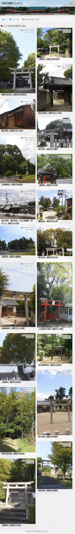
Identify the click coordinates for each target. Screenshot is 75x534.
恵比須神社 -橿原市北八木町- (50, 113)
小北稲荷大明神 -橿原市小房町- (51, 329)
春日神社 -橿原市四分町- (48, 257)
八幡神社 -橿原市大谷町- (11, 525)
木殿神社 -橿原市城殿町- (11, 257)
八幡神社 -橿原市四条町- (11, 382)
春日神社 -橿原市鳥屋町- (48, 437)
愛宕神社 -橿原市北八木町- (12, 131)
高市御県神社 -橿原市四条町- (50, 365)
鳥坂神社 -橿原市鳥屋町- (48, 490)
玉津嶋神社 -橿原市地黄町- (12, 184)
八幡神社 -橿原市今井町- (48, 185)
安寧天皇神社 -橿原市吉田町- (13, 454)
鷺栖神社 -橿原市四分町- (48, 221)
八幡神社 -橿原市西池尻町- (49, 59)
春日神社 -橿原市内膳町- (48, 149)
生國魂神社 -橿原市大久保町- (13, 328)
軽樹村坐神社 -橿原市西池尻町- (14, 94)
